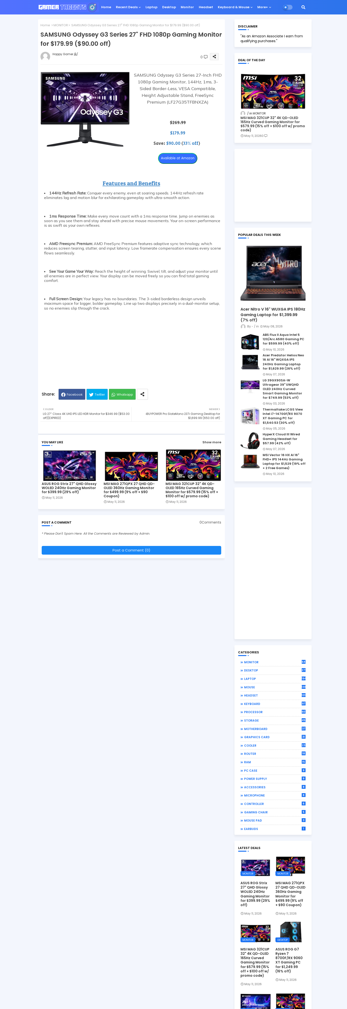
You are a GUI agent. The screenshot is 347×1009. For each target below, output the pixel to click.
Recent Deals (127, 7)
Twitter (100, 394)
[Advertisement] (131, 346)
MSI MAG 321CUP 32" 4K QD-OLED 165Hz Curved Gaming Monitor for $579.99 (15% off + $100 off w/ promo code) (192, 490)
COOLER (275, 745)
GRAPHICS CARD (275, 737)
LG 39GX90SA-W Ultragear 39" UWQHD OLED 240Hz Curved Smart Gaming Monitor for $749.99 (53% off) (282, 389)
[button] (303, 7)
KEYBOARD (275, 704)
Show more (211, 442)
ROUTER (275, 753)
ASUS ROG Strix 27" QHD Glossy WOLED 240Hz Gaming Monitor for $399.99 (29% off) (69, 488)
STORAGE (275, 720)
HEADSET (275, 695)
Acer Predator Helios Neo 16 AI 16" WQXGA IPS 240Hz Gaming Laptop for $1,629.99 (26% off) (283, 362)
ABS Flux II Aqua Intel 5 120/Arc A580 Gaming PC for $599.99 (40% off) (283, 339)
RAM (275, 762)
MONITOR (60, 25)
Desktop (169, 7)
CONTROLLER (275, 804)
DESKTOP (275, 670)
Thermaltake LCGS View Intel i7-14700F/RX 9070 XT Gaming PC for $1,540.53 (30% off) (283, 416)
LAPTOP (275, 679)
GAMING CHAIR (275, 812)
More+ (262, 7)
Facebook (75, 394)
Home (106, 7)
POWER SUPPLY (275, 779)
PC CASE (275, 770)
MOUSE (275, 687)
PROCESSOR (275, 712)
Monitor (187, 7)
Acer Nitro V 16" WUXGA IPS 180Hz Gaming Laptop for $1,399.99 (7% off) (272, 315)
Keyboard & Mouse (233, 7)
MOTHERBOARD (275, 729)
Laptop (151, 7)
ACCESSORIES (275, 787)
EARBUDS (275, 829)
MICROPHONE (275, 795)
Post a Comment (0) (131, 550)
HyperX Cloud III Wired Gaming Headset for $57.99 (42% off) (281, 438)
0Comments (210, 522)
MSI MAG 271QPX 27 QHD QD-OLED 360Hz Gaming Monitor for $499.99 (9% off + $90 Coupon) (129, 490)
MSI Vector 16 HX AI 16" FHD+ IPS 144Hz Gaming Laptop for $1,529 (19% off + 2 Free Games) (284, 462)
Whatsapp (125, 394)
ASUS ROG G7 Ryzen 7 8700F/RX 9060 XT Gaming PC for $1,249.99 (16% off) (289, 960)
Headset (206, 7)
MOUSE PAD (275, 820)
